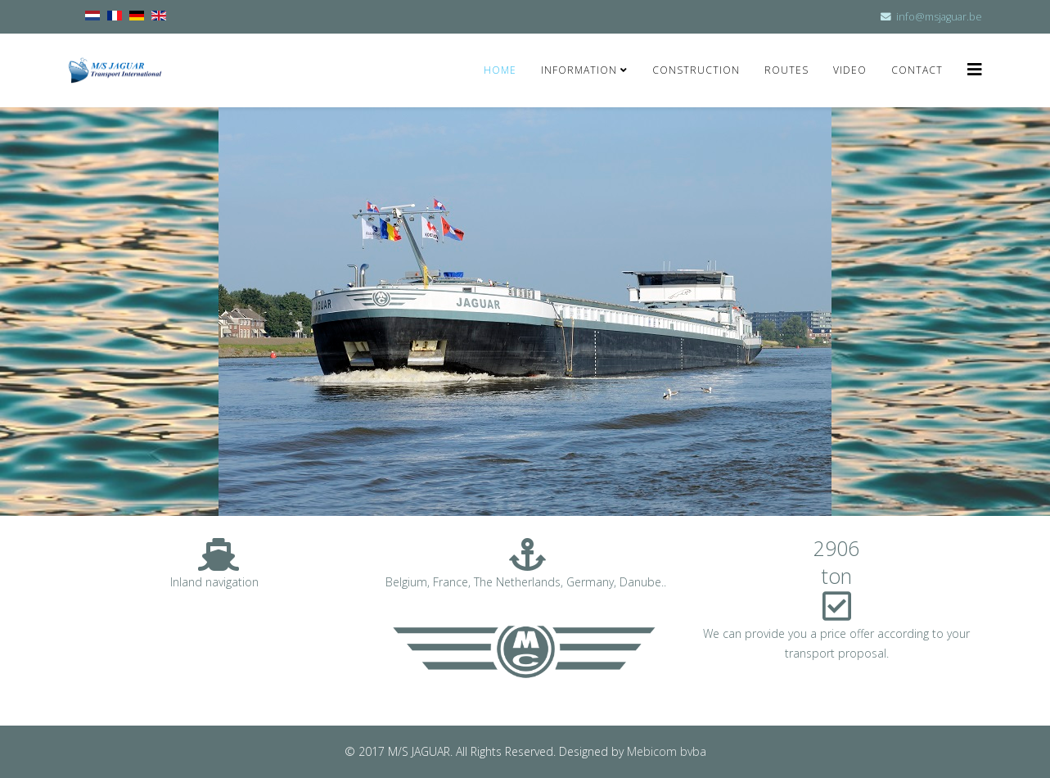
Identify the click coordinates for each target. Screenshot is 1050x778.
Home (500, 70)
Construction (696, 70)
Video (850, 70)
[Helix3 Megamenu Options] (974, 69)
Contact (917, 70)
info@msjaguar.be (939, 17)
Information (580, 70)
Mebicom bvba (666, 751)
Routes (786, 70)
